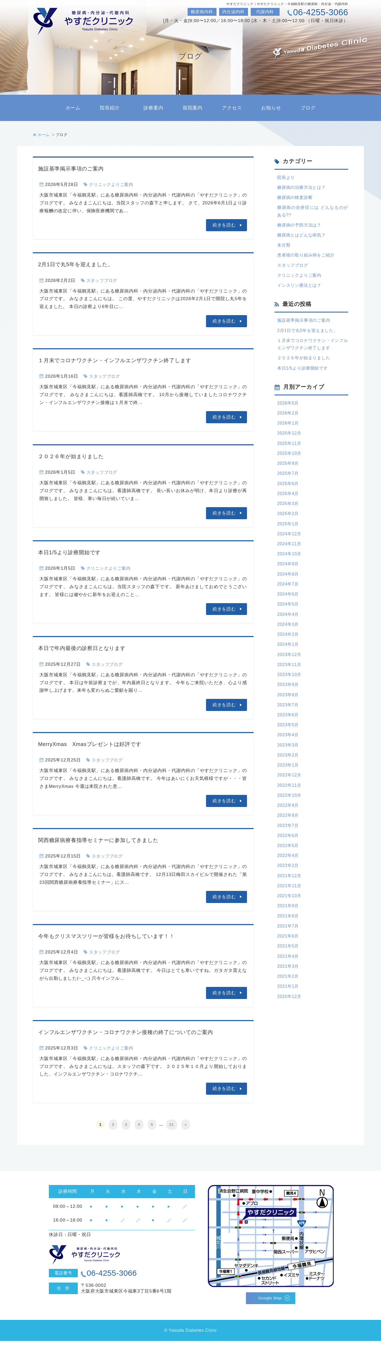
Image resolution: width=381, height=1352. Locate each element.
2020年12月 (290, 1030)
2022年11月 (290, 809)
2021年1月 (288, 1019)
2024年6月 (288, 610)
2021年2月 (288, 1009)
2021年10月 (290, 925)
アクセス (232, 107)
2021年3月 (288, 998)
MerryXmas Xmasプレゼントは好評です (100, 743)
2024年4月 (288, 631)
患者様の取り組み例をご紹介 (307, 258)
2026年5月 (288, 410)
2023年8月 (288, 715)
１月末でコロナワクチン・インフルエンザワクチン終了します (132, 360)
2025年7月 (288, 484)
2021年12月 (290, 904)
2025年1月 (288, 536)
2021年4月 (288, 988)
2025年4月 (288, 505)
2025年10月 (290, 463)
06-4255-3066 (320, 12)
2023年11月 (290, 683)
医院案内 (193, 107)
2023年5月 (288, 746)
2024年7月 (288, 599)
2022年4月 (288, 883)
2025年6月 (288, 494)
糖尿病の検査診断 (296, 198)
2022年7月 (288, 851)
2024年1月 (288, 662)
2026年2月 (288, 421)
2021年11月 (290, 914)
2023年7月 (288, 725)
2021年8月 (288, 946)
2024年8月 (288, 589)
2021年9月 (288, 935)
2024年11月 (290, 557)
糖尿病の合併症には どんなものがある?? (312, 212)
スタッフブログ (102, 280)
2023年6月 (288, 736)
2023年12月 (290, 673)
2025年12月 (290, 442)
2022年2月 (288, 893)
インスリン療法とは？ (300, 290)
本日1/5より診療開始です (76, 552)
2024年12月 (290, 547)
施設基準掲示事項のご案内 (77, 168)
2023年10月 (290, 694)
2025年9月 (288, 473)
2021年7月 (288, 956)
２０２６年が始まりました (78, 456)
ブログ (308, 107)
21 (171, 1135)
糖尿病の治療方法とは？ (303, 187)
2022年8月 (288, 841)
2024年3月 (288, 641)
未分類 (284, 248)
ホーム (73, 107)
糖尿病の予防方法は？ (300, 227)
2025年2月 (288, 526)
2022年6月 (288, 862)
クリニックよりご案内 (112, 184)
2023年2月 (288, 778)
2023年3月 (288, 767)
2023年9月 (288, 704)
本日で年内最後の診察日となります (91, 647)
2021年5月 (288, 977)
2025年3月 (288, 515)
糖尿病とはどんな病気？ (303, 237)
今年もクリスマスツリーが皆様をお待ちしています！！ (122, 935)
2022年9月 (288, 830)
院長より (286, 177)
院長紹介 (110, 107)
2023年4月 (288, 757)
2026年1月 (288, 432)
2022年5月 (288, 872)
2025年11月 (290, 452)
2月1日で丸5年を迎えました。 (83, 264)
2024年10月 (290, 568)
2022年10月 (290, 820)
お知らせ (271, 107)
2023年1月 (288, 788)
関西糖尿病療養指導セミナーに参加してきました (111, 839)
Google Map (270, 1309)
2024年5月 (288, 620)
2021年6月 (288, 967)
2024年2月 (288, 652)
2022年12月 (290, 799)
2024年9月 (288, 578)
